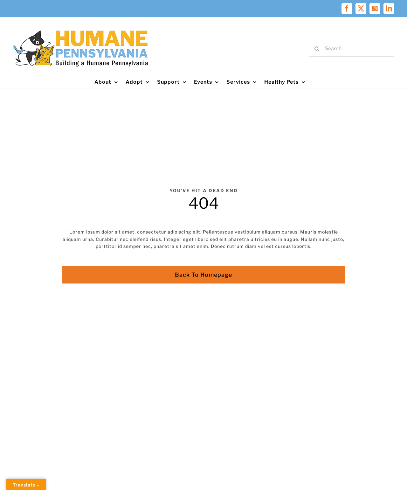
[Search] (317, 49)
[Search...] (351, 49)
